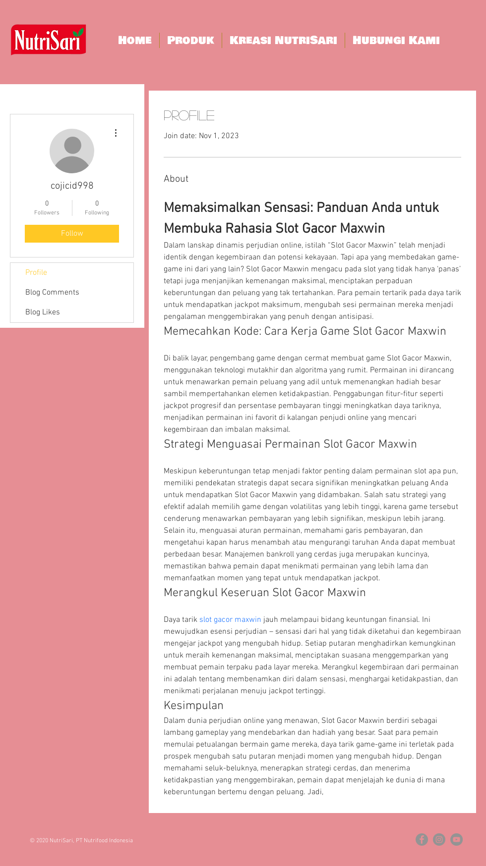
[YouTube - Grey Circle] (456, 839)
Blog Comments (52, 293)
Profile (36, 273)
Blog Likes (42, 312)
